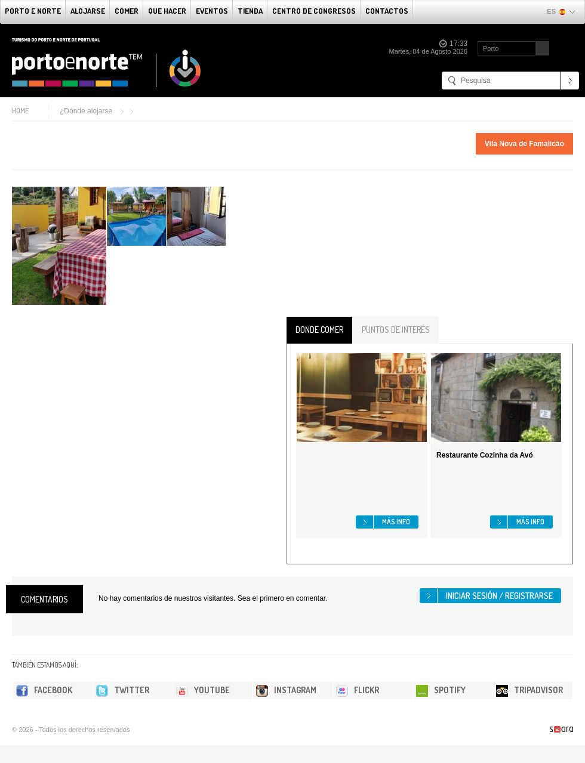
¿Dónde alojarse (86, 111)
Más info (396, 521)
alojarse (87, 11)
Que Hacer (167, 11)
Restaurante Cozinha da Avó (484, 455)
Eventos (212, 11)
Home (20, 110)
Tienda (250, 11)
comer (126, 11)
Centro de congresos (314, 11)
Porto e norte (33, 11)
